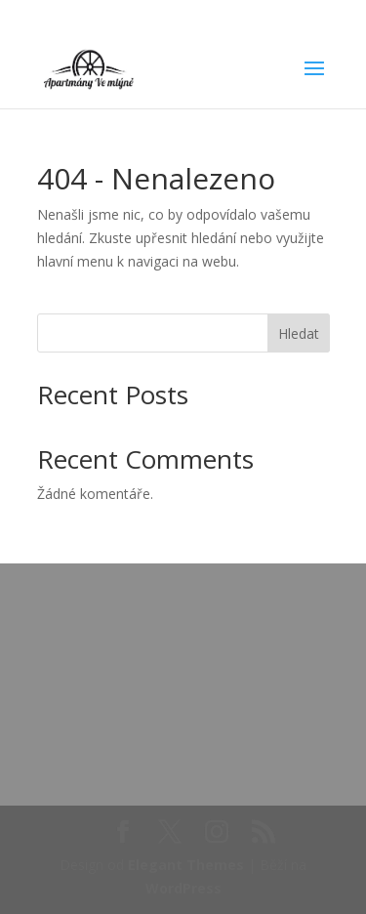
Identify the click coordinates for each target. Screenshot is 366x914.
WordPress (183, 888)
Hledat (298, 333)
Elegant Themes (186, 864)
